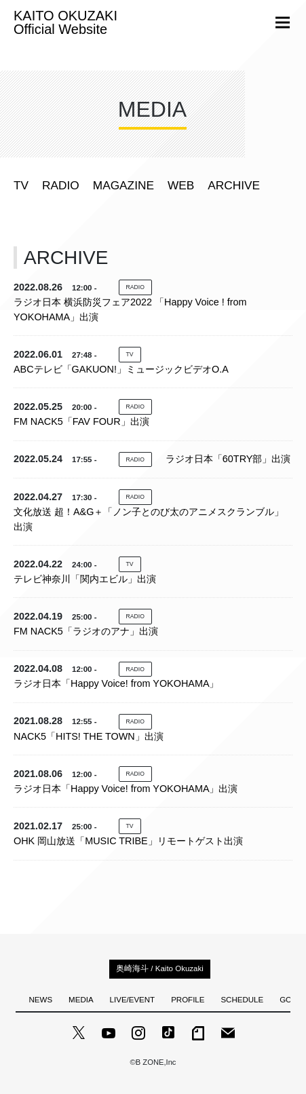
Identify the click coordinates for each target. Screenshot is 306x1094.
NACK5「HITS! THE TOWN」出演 (89, 736)
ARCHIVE (234, 185)
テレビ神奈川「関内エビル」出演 (85, 578)
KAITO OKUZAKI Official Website (65, 22)
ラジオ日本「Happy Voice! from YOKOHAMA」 (116, 683)
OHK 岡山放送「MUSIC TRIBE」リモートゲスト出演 (128, 840)
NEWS (41, 1000)
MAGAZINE (123, 185)
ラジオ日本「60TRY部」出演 (228, 458)
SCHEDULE (242, 1000)
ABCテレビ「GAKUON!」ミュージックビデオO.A (121, 369)
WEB (181, 185)
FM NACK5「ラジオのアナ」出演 (86, 631)
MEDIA (81, 1000)
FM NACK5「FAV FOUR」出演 (81, 421)
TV (21, 185)
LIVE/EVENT (132, 1000)
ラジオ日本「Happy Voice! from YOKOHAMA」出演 (125, 788)
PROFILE (187, 1000)
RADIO (60, 185)
